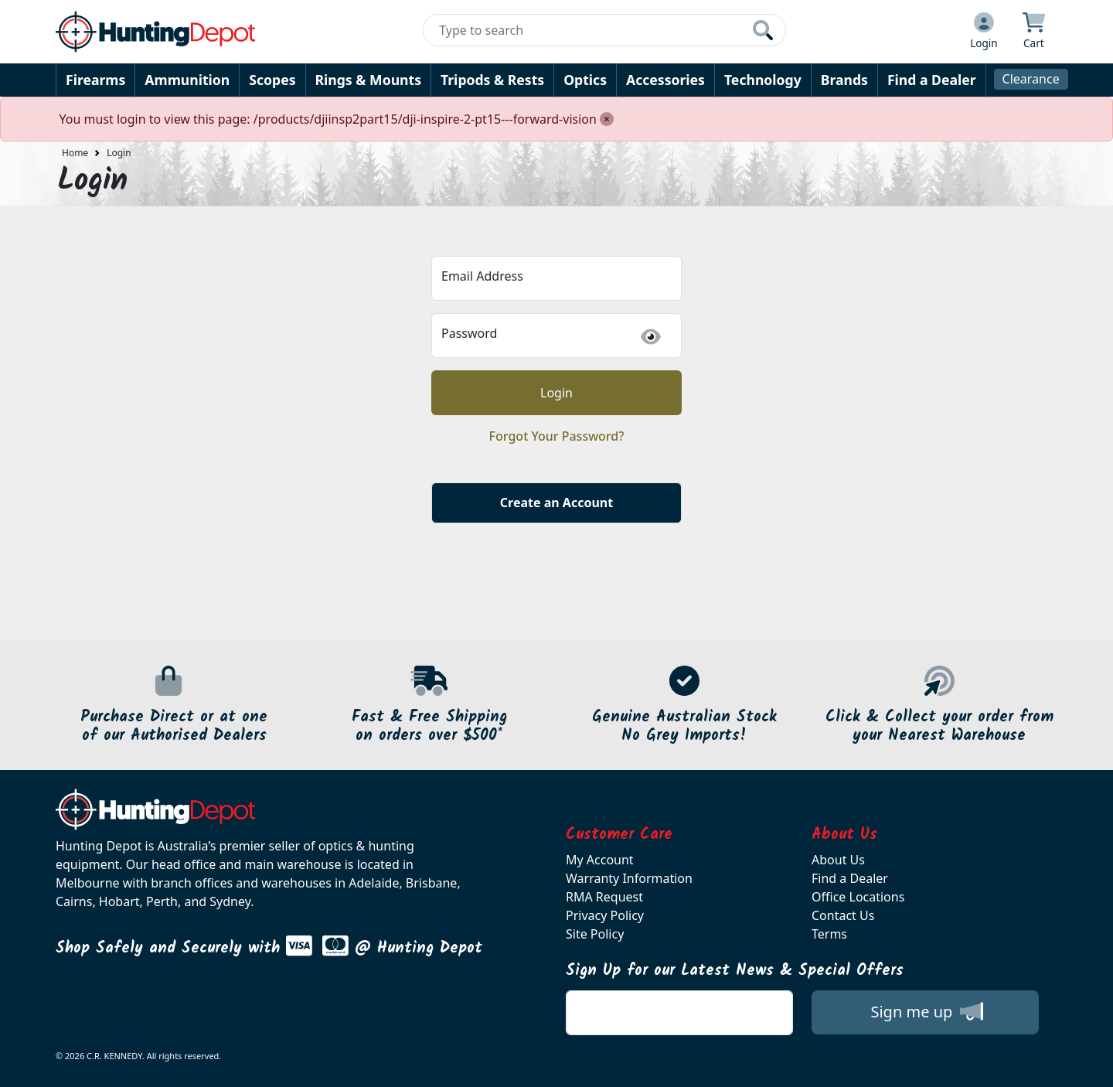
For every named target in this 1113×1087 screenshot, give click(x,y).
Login (119, 152)
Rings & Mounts (368, 79)
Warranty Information (629, 878)
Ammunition (187, 79)
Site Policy (595, 933)
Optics (585, 79)
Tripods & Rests (492, 79)
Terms (829, 933)
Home (75, 152)
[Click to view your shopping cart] (1033, 31)
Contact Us (843, 915)
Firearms (95, 79)
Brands (844, 79)
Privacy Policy (605, 915)
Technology (763, 79)
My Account (600, 859)
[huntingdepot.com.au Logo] (155, 32)
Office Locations (858, 896)
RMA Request (604, 896)
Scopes (272, 79)
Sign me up (926, 1011)
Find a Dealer (931, 79)
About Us (838, 859)
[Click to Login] (984, 31)
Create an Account (556, 502)
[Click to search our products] (763, 30)
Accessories (665, 79)
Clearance (1031, 78)
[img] (651, 337)
